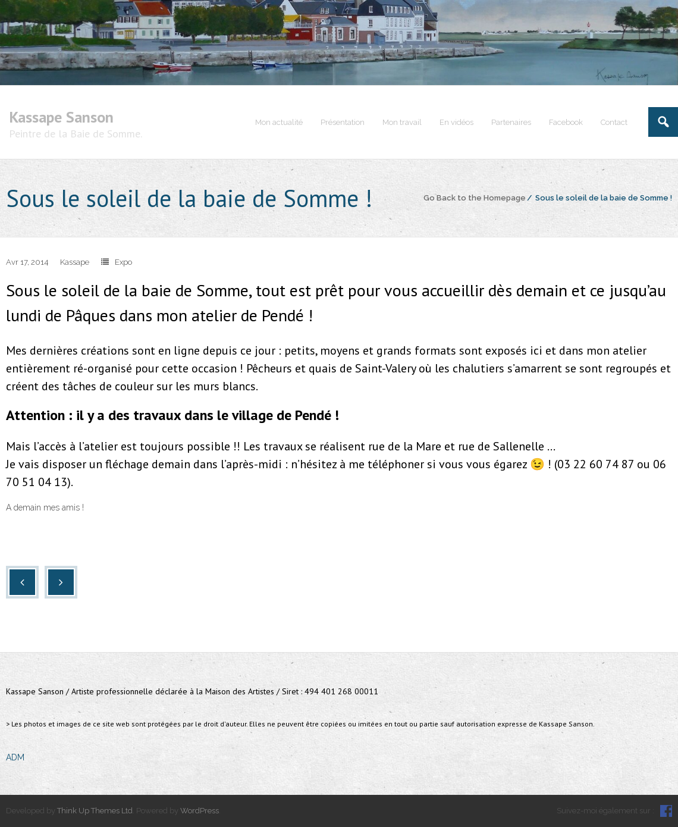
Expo (123, 262)
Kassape (74, 262)
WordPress (199, 810)
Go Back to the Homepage (474, 197)
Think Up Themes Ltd (95, 810)
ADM (15, 757)
